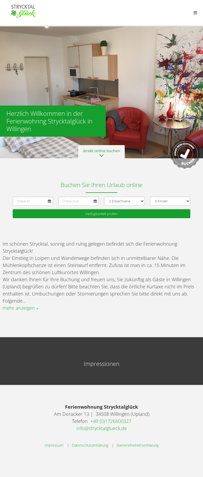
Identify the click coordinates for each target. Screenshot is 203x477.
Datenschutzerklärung (90, 445)
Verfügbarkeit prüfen (101, 213)
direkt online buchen (101, 153)
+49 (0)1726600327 (110, 421)
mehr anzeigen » (20, 308)
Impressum (54, 445)
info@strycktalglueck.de (101, 428)
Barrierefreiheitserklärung (138, 445)
